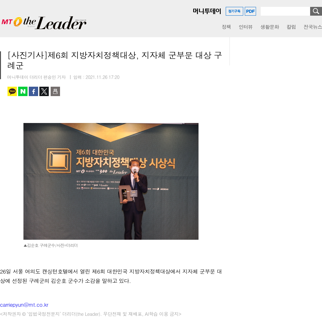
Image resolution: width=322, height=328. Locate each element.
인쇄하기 (55, 91)
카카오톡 (12, 91)
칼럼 (291, 26)
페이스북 (33, 91)
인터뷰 (246, 26)
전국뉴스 (313, 26)
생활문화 (269, 26)
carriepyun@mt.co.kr (24, 304)
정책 (226, 26)
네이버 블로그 (23, 91)
